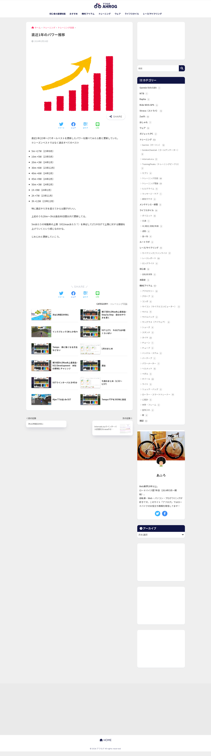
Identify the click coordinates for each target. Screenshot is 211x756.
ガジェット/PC (149, 136)
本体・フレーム (151, 409)
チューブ (148, 352)
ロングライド (150, 267)
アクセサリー (150, 295)
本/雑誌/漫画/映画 (152, 229)
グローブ (148, 300)
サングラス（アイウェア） (156, 326)
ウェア (118, 13)
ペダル (147, 378)
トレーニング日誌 (118, 304)
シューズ (148, 331)
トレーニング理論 (152, 186)
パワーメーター (151, 368)
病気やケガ (149, 201)
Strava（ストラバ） (152, 112)
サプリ (147, 175)
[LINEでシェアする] (97, 125)
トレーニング (105, 13)
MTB (144, 94)
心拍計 (147, 404)
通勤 (146, 234)
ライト (147, 388)
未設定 (145, 284)
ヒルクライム (150, 191)
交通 (146, 224)
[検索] (182, 68)
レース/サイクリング (152, 13)
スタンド (148, 337)
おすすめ (74, 13)
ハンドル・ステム (152, 357)
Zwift (145, 118)
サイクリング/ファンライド (156, 256)
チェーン (148, 347)
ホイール (148, 383)
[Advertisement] (79, 261)
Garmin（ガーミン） (153, 147)
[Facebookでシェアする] (73, 125)
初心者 (145, 272)
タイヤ (147, 342)
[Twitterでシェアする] (61, 125)
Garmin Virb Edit (151, 88)
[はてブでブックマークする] (85, 125)
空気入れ (148, 414)
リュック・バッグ (152, 393)
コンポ (147, 306)
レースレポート (151, 262)
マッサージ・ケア (152, 196)
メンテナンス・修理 (152, 207)
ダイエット (149, 219)
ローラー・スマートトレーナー (158, 399)
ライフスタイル (132, 13)
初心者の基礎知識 (57, 13)
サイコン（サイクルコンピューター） (161, 311)
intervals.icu (150, 161)
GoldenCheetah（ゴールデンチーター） (160, 154)
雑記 (144, 425)
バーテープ (149, 362)
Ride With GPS (150, 106)
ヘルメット (149, 373)
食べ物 (147, 239)
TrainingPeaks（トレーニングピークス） (160, 168)
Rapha (145, 100)
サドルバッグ (150, 321)
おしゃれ (146, 124)
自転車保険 (149, 278)
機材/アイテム (88, 13)
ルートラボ (147, 245)
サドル (147, 316)
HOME (106, 744)
